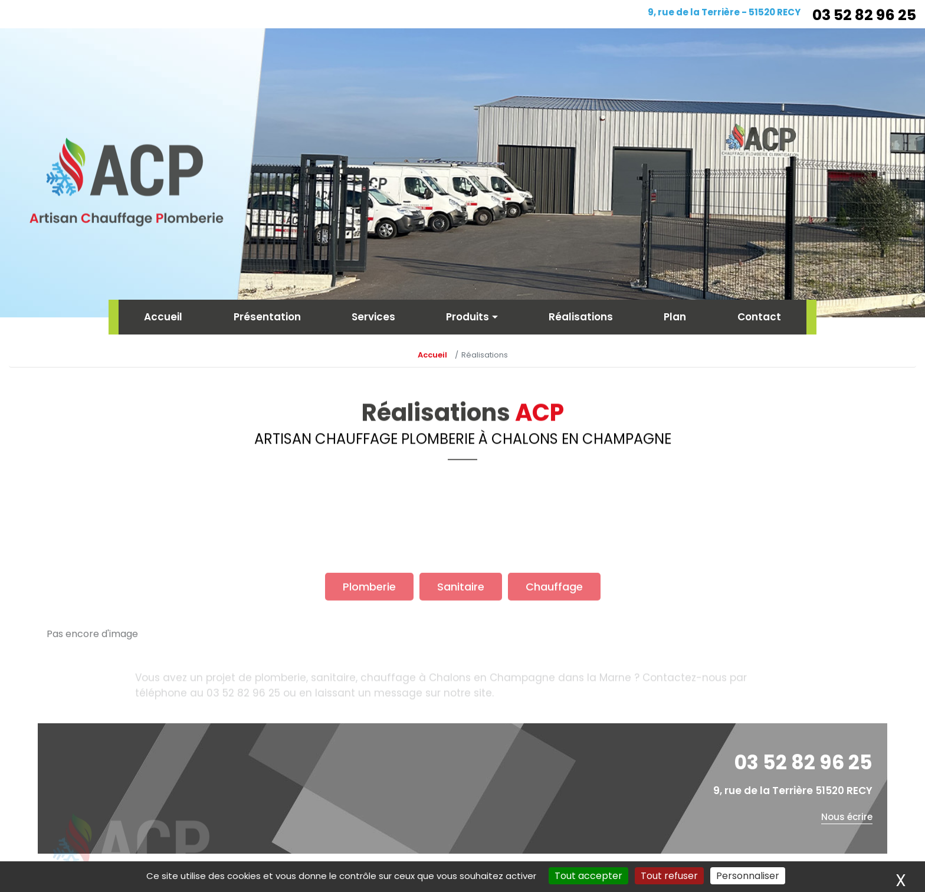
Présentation (267, 317)
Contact (759, 317)
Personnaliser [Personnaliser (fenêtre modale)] (747, 876)
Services (373, 317)
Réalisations (581, 317)
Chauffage (554, 627)
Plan (675, 317)
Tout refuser (669, 876)
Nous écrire (846, 817)
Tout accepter (588, 876)
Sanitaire (460, 627)
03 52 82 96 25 (864, 15)
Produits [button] (467, 317)
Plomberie (369, 627)
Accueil (163, 317)
